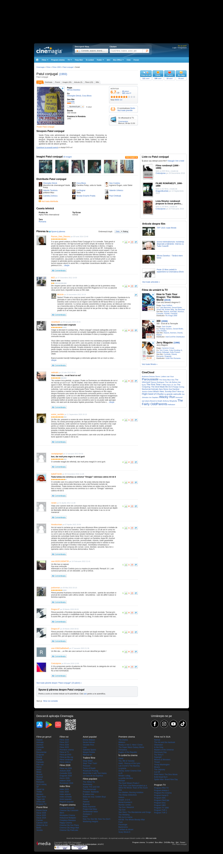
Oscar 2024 (41, 818)
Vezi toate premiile (125, 110)
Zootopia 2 (87, 814)
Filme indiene (65, 762)
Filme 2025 (64, 747)
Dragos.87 (55, 609)
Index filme (65, 786)
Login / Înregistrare (179, 48)
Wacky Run (167, 397)
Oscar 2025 (41, 815)
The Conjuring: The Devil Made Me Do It (161, 386)
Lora (85, 747)
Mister (39, 772)
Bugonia (86, 804)
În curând (90, 60)
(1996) (176, 342)
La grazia (122, 768)
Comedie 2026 (66, 773)
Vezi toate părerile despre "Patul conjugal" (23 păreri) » (59, 683)
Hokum (121, 797)
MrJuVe (60, 294)
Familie (167, 313)
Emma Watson (89, 740)
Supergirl (158, 757)
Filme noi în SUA (162, 737)
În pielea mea (88, 794)
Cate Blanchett (165, 307)
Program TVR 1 (160, 810)
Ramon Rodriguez (157, 382)
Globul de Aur (42, 825)
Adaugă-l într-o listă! (176, 161)
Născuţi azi (87, 755)
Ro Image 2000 (171, 315)
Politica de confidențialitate (86, 844)
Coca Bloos (81, 183)
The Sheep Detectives (127, 795)
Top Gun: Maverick (126, 807)
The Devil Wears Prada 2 (128, 783)
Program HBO (160, 805)
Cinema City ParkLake (69, 830)
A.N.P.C (101, 844)
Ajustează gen (74, 106)
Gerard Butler (177, 307)
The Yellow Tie (89, 782)
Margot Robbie (89, 752)
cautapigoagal (57, 454)
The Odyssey (159, 769)
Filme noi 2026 (66, 768)
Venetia (39, 830)
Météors (121, 742)
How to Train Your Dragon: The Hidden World (168, 297)
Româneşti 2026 (66, 783)
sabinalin (54, 372)
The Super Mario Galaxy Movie (131, 747)
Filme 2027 (64, 742)
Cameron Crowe (168, 348)
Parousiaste (150, 379)
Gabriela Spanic (89, 750)
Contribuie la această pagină (47, 147)
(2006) (164, 321)
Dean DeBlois (167, 305)
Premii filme (42, 807)
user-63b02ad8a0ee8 (60, 648)
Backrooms (123, 827)
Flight (145, 394)
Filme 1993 (56, 67)
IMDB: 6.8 (118, 100)
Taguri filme (41, 797)
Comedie (159, 313)
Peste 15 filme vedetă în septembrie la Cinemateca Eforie (170, 271)
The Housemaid (89, 789)
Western (39, 794)
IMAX (62, 813)
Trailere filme (89, 758)
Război (159, 335)
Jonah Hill (160, 309)
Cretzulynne (56, 663)
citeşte (66, 265)
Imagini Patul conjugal (49, 156)
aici (85, 694)
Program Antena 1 (161, 790)
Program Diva (159, 803)
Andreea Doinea (148, 376)
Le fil (120, 773)
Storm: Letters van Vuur (164, 376)
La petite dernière (125, 778)
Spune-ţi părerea (58, 231)
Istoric (38, 769)
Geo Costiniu (114, 183)
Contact (72, 844)
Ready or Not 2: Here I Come (130, 745)
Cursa (85, 799)
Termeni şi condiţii (61, 844)
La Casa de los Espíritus (93, 776)
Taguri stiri (40, 799)
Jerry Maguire (164, 342)
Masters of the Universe (164, 750)
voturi (126, 93)
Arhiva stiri (40, 802)
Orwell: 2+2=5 (124, 800)
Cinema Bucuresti (67, 808)
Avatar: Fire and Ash (91, 787)
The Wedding (123, 815)
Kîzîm (85, 816)
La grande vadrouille (172, 394)
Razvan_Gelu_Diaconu (60, 236)
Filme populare (90, 779)
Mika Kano (167, 385)
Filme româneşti (66, 760)
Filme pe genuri (43, 737)
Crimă (38, 750)
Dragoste (168, 356)
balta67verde (56, 474)
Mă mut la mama (125, 817)
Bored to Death (156, 401)
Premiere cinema (67, 750)
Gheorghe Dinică (50, 183)
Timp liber (79, 60)
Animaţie (173, 311)
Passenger (122, 825)
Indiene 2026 (65, 781)
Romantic (160, 356)
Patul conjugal (47, 74)
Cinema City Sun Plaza (69, 825)
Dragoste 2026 (66, 776)
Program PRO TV (161, 788)
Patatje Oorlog (178, 387)
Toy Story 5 (158, 755)
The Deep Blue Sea (166, 380)
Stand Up (40, 789)
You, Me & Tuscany (126, 761)
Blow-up (180, 391)
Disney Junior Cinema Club (129, 771)
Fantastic (174, 313)
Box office (158, 842)
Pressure (86, 766)
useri (145, 78)
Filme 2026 (64, 745)
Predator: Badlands (91, 792)
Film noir (40, 765)
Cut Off (157, 772)
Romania (42, 222)
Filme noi (64, 737)
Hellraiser (171, 404)
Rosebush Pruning (90, 771)
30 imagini (67, 157)
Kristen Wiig (169, 309)
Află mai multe (151, 838)
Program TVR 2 (160, 813)
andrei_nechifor (57, 414)
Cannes (39, 820)
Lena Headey (161, 331)
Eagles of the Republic (127, 752)
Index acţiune (65, 794)
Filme (48, 67)
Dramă (179, 333)
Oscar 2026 (41, 813)
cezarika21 (55, 322)
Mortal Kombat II (125, 802)
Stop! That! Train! (90, 763)
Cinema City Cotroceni (69, 810)
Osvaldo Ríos (88, 745)
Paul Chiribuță (115, 196)
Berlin (132, 108)
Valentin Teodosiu (50, 190)
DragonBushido (162, 191)
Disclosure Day (160, 752)
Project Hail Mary (90, 809)
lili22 (53, 278)
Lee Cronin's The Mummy (129, 766)
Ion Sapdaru (154, 397)
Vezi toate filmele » (149, 364)
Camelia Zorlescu (50, 196)
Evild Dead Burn (161, 777)
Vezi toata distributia (49, 201)
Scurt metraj (41, 784)
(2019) (167, 300)
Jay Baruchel (180, 309)
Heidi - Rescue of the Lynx (129, 763)
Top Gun (121, 810)
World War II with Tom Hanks (95, 773)
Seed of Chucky (156, 394)
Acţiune (166, 311)
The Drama (123, 740)
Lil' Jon (173, 385)
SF (37, 787)
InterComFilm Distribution (175, 337)
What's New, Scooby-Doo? (165, 391)
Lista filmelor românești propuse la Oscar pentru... (169, 202)
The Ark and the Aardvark (164, 742)
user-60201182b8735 (60, 561)
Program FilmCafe (161, 800)
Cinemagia (40, 67)
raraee (54, 503)
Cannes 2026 (41, 823)
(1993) (63, 74)
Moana (157, 767)
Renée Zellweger (162, 352)
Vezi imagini (130, 157)
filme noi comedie (50, 701)
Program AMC (160, 798)
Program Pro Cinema (163, 793)
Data (117, 231)
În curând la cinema (127, 755)
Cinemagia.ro (49, 50)
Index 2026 (64, 789)
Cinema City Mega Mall (69, 828)
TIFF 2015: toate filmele (166, 228)
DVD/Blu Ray (169, 842)
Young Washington (162, 765)
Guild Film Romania (173, 358)
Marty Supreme (89, 807)
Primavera (122, 750)
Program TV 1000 (161, 808)
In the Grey (158, 747)
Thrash (157, 762)
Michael (121, 781)
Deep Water (88, 761)
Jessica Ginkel (147, 391)
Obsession (158, 745)
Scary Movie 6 (124, 832)
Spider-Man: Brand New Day (166, 779)
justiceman (55, 588)
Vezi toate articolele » (151, 282)
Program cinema (58, 60)
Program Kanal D (161, 795)
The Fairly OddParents (162, 402)
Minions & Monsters (162, 760)
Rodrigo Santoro (166, 329)
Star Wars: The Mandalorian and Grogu (134, 812)
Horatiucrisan (56, 524)
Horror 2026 (65, 778)
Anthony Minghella (170, 401)
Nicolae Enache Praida (85, 196)
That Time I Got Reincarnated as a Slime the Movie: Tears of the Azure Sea (133, 788)
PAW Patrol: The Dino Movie (165, 774)
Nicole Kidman (89, 742)
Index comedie (66, 797)
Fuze (120, 822)
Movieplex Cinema (67, 815)
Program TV (41, 804)
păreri (125, 91)
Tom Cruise (164, 350)
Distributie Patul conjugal (51, 179)
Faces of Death (89, 768)
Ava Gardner (173, 389)
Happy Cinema (66, 823)
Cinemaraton (123, 121)
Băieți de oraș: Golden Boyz (94, 797)
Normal (157, 740)
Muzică (39, 774)
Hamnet (86, 802)
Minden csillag (124, 776)
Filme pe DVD (65, 755)
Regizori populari (67, 802)
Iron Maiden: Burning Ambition (130, 792)
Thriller (39, 792)
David (120, 758)
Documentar (41, 752)
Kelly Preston (175, 352)
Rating (125, 231)
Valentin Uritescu (116, 190)
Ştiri (108, 60)
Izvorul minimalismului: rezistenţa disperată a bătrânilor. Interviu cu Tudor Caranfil (170, 244)
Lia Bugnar (80, 190)
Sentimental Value (90, 812)
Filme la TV (64, 752)
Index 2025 (64, 792)
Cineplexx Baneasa (68, 820)
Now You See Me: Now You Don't (96, 819)
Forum (136, 60)
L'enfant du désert (125, 829)
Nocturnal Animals (150, 389)
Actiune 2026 (65, 771)
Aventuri (181, 311)
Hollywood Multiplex (68, 818)
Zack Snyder (166, 326)
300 (158, 321)
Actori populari (66, 799)
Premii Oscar (41, 810)
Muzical (39, 777)
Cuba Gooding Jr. (175, 350)
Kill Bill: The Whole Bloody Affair (131, 820)
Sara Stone (163, 389)
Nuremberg (87, 784)
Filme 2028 (64, 740)
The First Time (153, 384)
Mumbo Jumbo (124, 805)
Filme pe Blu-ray (66, 757)
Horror (39, 767)
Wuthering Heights (90, 821)
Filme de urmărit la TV (155, 290)
